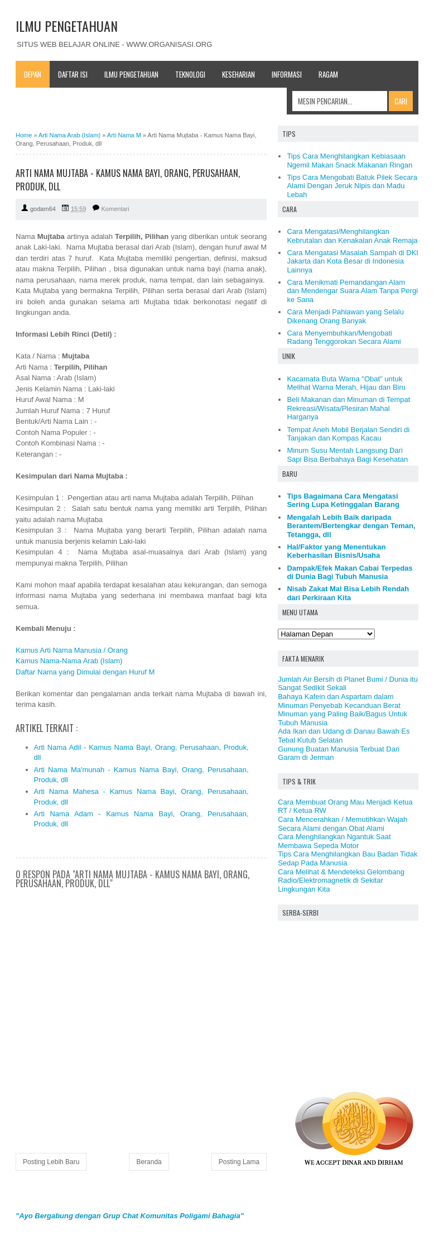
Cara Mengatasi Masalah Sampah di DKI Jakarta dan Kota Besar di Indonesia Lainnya (352, 261)
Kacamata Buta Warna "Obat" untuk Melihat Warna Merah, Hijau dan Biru (346, 383)
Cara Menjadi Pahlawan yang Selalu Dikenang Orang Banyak (345, 316)
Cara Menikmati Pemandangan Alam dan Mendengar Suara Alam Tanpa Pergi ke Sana (352, 291)
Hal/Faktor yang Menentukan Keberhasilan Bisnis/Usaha (336, 551)
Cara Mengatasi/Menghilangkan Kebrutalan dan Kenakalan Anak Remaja (352, 236)
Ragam (328, 74)
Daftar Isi (73, 74)
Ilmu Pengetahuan (131, 74)
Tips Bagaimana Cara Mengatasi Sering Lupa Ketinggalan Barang (343, 500)
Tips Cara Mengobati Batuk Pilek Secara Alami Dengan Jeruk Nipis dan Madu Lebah (352, 186)
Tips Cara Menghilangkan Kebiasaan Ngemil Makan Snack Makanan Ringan (349, 160)
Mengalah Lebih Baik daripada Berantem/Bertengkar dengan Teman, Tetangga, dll (351, 526)
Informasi (287, 74)
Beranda (148, 1162)
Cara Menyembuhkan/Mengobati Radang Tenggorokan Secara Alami (344, 337)
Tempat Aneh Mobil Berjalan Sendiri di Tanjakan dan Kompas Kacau (348, 434)
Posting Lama (239, 1162)
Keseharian (238, 74)
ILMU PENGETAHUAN (67, 26)
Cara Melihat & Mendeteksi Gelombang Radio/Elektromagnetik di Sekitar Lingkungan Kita (341, 880)
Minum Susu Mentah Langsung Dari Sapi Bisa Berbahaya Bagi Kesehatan (347, 454)
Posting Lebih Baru (51, 1162)
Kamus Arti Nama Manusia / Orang (72, 650)
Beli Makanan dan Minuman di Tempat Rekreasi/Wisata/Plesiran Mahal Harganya (348, 408)
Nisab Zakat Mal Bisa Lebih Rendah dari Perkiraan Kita (348, 593)
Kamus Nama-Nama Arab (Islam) (69, 661)
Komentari (115, 208)
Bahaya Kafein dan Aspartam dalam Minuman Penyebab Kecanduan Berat (339, 701)
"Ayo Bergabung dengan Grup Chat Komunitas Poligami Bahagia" (130, 1216)
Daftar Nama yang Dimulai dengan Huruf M (85, 672)
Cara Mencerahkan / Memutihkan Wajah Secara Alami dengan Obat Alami (342, 823)
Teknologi (190, 74)
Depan (32, 74)
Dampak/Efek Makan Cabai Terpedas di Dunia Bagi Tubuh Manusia (349, 572)
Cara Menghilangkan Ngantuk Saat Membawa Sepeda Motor (334, 841)
